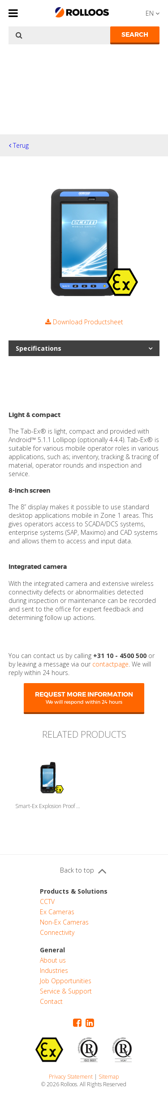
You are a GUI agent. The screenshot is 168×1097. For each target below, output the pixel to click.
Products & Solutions (74, 891)
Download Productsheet (84, 322)
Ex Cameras (57, 912)
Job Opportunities (65, 981)
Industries (54, 970)
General (52, 950)
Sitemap (109, 1076)
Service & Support (66, 991)
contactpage (110, 664)
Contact (51, 1001)
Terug (19, 145)
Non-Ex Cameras (64, 922)
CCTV (47, 901)
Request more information (84, 697)
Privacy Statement (71, 1076)
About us (53, 960)
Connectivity (57, 932)
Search (134, 34)
